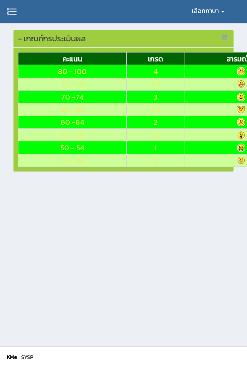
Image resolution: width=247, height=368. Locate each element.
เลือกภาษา (208, 11)
